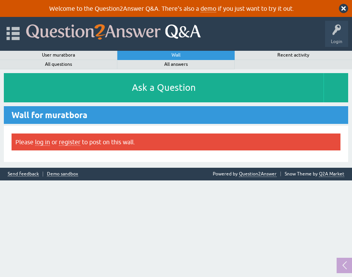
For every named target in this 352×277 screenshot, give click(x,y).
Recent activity (293, 55)
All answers (176, 64)
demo (208, 8)
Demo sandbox (62, 174)
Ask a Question (164, 87)
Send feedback (23, 174)
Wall (176, 55)
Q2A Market (331, 174)
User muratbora (58, 55)
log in (42, 141)
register (69, 141)
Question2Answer (258, 174)
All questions (58, 64)
